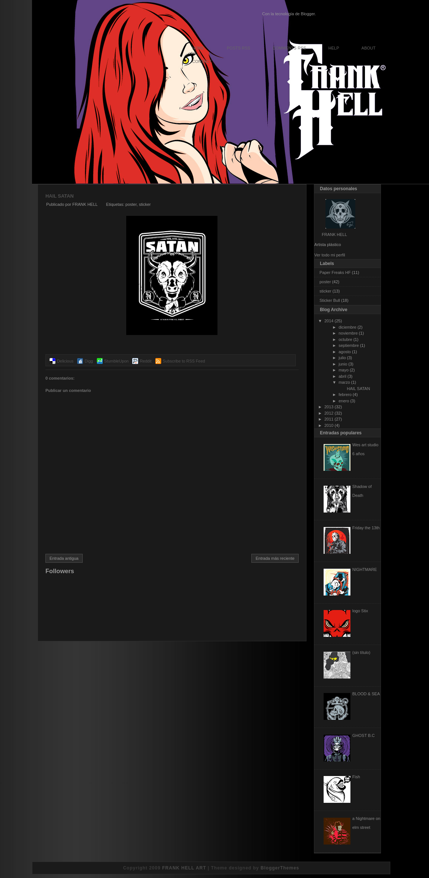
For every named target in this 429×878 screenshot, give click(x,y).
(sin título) (361, 652)
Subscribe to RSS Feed (184, 361)
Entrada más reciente (275, 558)
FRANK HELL (334, 234)
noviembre (348, 333)
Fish (356, 777)
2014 (328, 321)
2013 (328, 407)
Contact (202, 61)
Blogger (308, 14)
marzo (344, 382)
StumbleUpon (116, 361)
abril (342, 376)
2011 (328, 419)
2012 (328, 413)
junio (343, 364)
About (369, 48)
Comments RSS (289, 48)
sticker (145, 204)
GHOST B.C (363, 735)
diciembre (347, 327)
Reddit (145, 361)
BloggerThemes (280, 868)
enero (344, 401)
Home (198, 48)
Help (333, 48)
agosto (345, 351)
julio (342, 357)
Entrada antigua (64, 558)
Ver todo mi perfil (329, 255)
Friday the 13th (365, 528)
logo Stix (360, 611)
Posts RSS (238, 48)
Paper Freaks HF (335, 272)
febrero (345, 394)
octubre (345, 339)
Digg (89, 361)
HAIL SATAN (59, 196)
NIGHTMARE (364, 569)
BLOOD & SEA (366, 694)
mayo (344, 370)
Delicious (65, 361)
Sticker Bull (330, 300)
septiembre (349, 345)
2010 (328, 425)
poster (131, 204)
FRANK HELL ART (184, 868)
